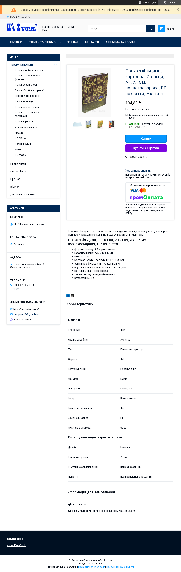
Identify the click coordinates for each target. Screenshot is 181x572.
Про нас (72, 42)
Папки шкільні (23, 143)
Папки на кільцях (25, 101)
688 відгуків (149, 2)
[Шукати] (150, 28)
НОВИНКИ (21, 138)
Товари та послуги (43, 42)
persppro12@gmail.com (27, 314)
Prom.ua (108, 560)
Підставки (20, 155)
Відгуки (14, 186)
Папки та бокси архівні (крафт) (28, 77)
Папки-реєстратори (26, 84)
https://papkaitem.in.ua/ (26, 308)
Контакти (92, 42)
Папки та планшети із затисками (27, 114)
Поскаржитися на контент (91, 567)
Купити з (146, 148)
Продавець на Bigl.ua (90, 563)
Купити (146, 138)
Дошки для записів (26, 127)
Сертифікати (18, 171)
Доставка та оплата (120, 42)
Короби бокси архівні (27, 95)
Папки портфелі (24, 121)
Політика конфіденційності (120, 567)
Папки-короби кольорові (29, 70)
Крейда (19, 132)
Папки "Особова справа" (29, 90)
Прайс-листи (18, 163)
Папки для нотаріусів (27, 107)
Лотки (18, 149)
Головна (16, 42)
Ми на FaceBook (16, 545)
